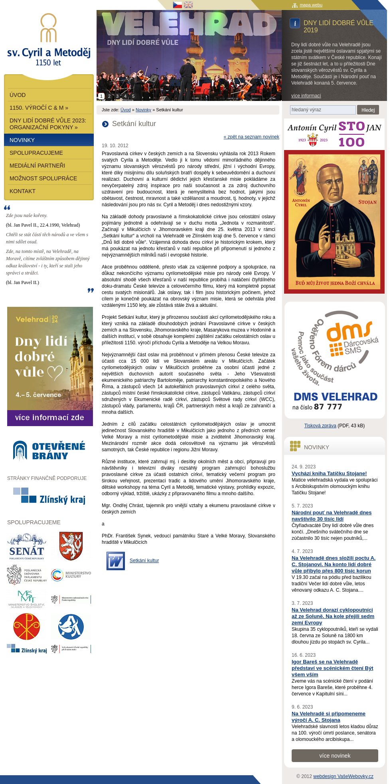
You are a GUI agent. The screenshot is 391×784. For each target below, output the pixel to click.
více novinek (335, 755)
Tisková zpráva (320, 426)
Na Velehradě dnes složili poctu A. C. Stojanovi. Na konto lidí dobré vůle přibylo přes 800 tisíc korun (333, 564)
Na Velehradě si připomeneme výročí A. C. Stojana (328, 717)
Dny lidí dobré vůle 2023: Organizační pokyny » (48, 123)
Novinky (143, 109)
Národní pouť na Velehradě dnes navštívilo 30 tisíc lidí (332, 516)
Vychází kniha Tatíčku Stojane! (329, 473)
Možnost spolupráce (43, 178)
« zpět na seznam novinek (251, 137)
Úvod (125, 109)
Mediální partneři (37, 165)
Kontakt (23, 191)
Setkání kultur (144, 560)
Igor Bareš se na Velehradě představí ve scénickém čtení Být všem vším (332, 668)
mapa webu (311, 4)
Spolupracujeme (36, 153)
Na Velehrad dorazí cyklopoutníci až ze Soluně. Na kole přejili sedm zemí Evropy (333, 616)
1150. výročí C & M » (39, 108)
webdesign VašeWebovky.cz (343, 776)
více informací (306, 96)
